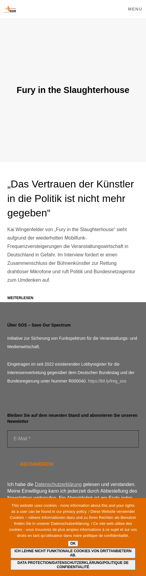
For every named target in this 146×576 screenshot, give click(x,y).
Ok (73, 543)
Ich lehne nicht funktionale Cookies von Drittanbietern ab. (73, 553)
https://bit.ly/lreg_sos (107, 381)
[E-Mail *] (72, 438)
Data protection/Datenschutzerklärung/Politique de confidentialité (73, 565)
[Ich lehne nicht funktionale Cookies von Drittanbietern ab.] (138, 537)
